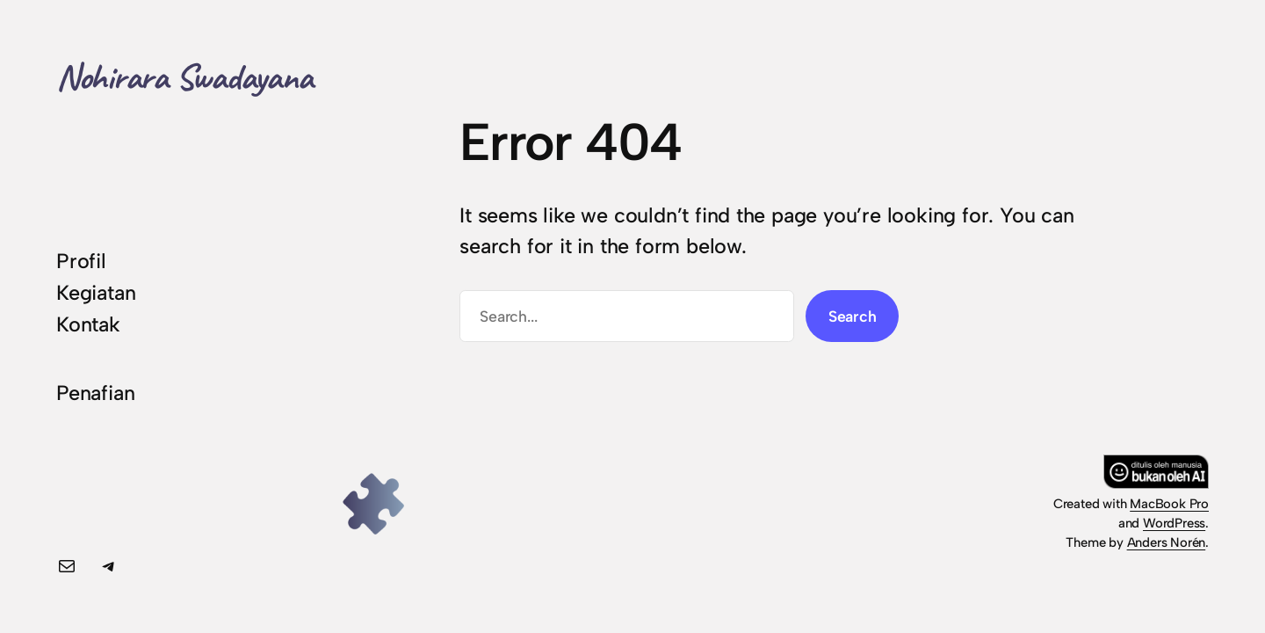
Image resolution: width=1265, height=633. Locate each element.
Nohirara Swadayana (184, 77)
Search (852, 316)
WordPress (1174, 523)
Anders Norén (1166, 542)
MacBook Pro (1169, 504)
